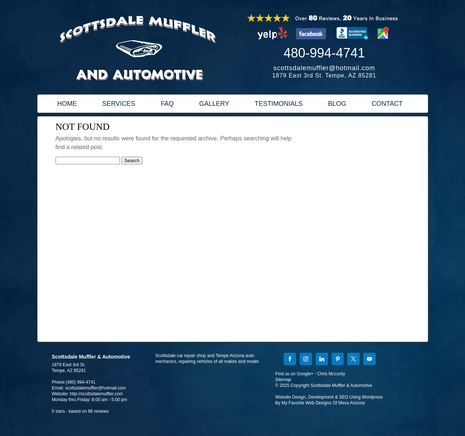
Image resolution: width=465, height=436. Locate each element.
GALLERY (214, 103)
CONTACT (387, 103)
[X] (353, 360)
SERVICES (119, 103)
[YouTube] (369, 360)
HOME (67, 103)
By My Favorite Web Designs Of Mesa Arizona (320, 402)
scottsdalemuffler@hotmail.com (324, 68)
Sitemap (283, 379)
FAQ (167, 103)
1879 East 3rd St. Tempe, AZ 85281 (324, 75)
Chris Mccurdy (331, 373)
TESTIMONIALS (279, 103)
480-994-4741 (324, 52)
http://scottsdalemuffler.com (96, 393)
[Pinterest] (338, 360)
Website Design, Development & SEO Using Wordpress (329, 397)
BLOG (337, 103)
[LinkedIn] (322, 360)
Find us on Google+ (294, 373)
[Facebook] (290, 360)
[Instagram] (306, 360)
